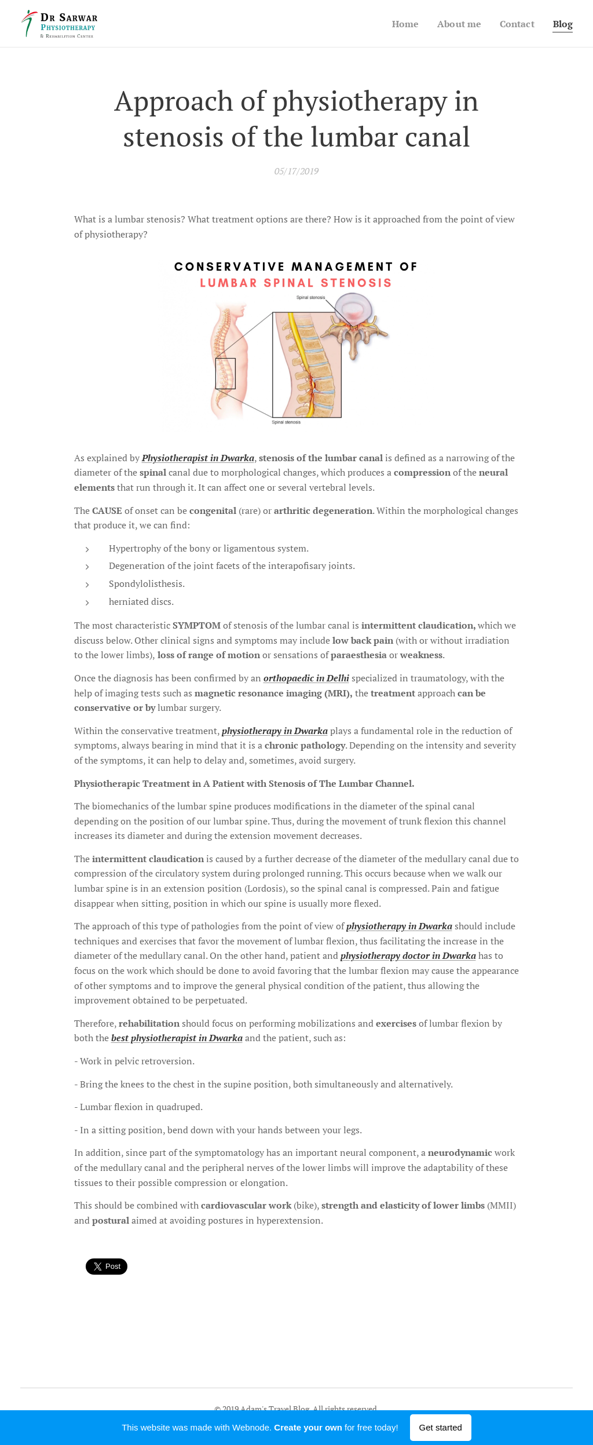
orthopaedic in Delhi (306, 678)
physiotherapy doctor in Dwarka (408, 956)
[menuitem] (400, 23)
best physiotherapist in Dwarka (177, 1038)
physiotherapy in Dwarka (275, 730)
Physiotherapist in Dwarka (198, 457)
